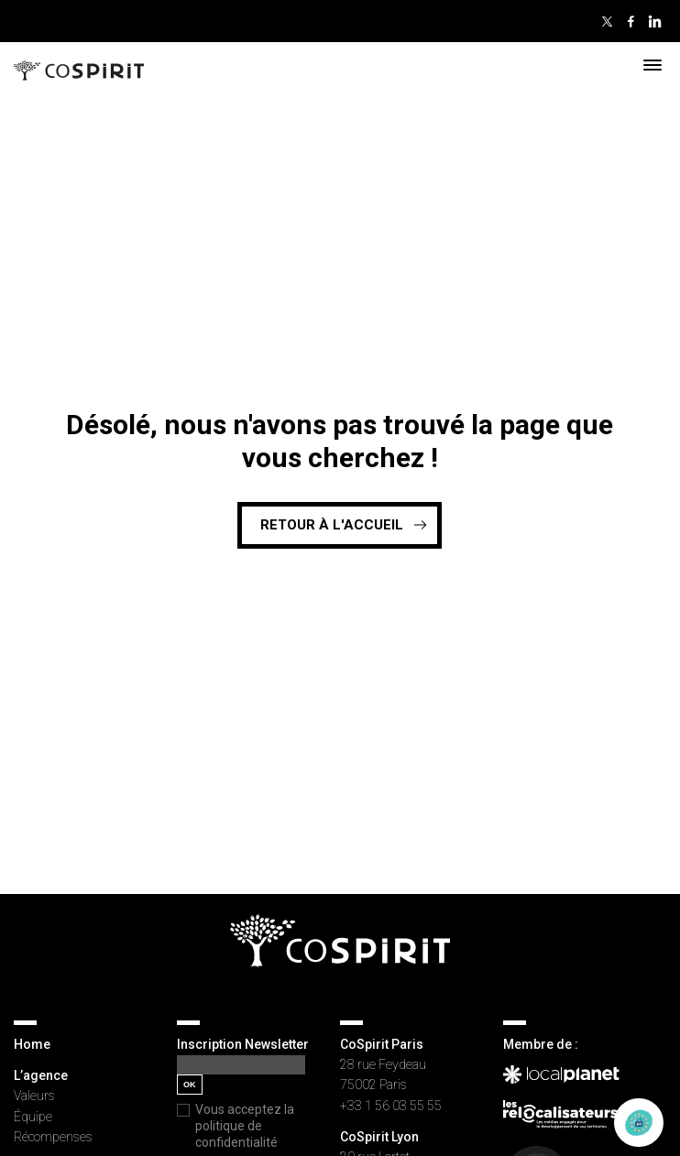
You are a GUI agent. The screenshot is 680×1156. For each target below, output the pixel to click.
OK (189, 1084)
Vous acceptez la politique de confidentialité (244, 1126)
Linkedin (654, 21)
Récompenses (53, 1136)
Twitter (607, 21)
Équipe (33, 1116)
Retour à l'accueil (331, 525)
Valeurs (34, 1095)
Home (32, 1044)
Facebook (630, 21)
